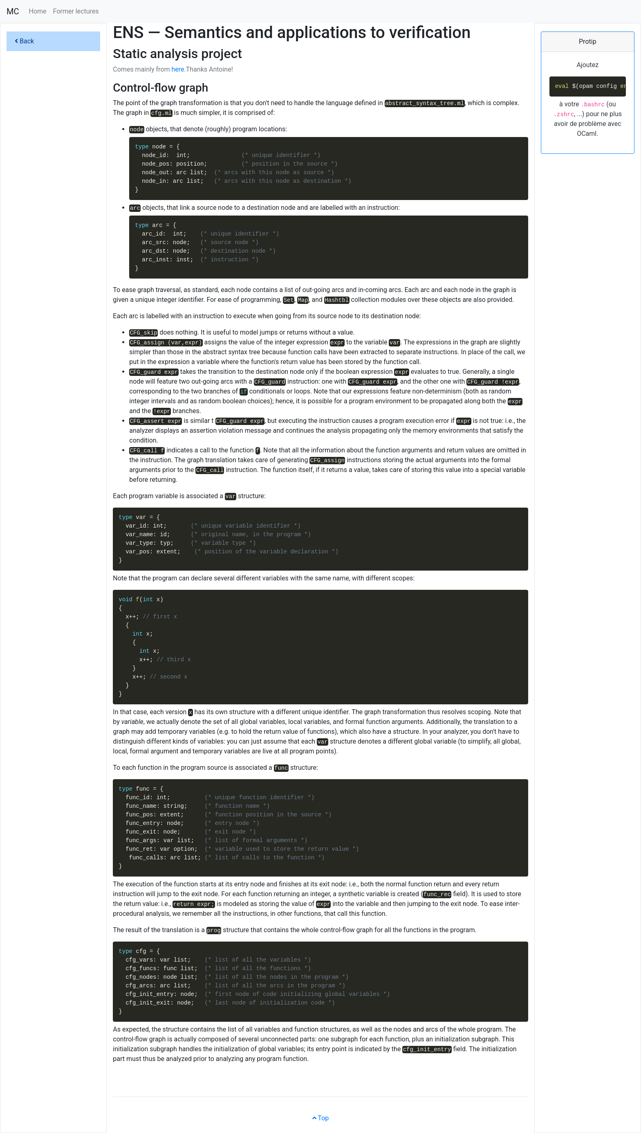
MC (13, 11)
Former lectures (76, 11)
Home (37, 11)
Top (320, 1118)
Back (24, 41)
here (177, 69)
